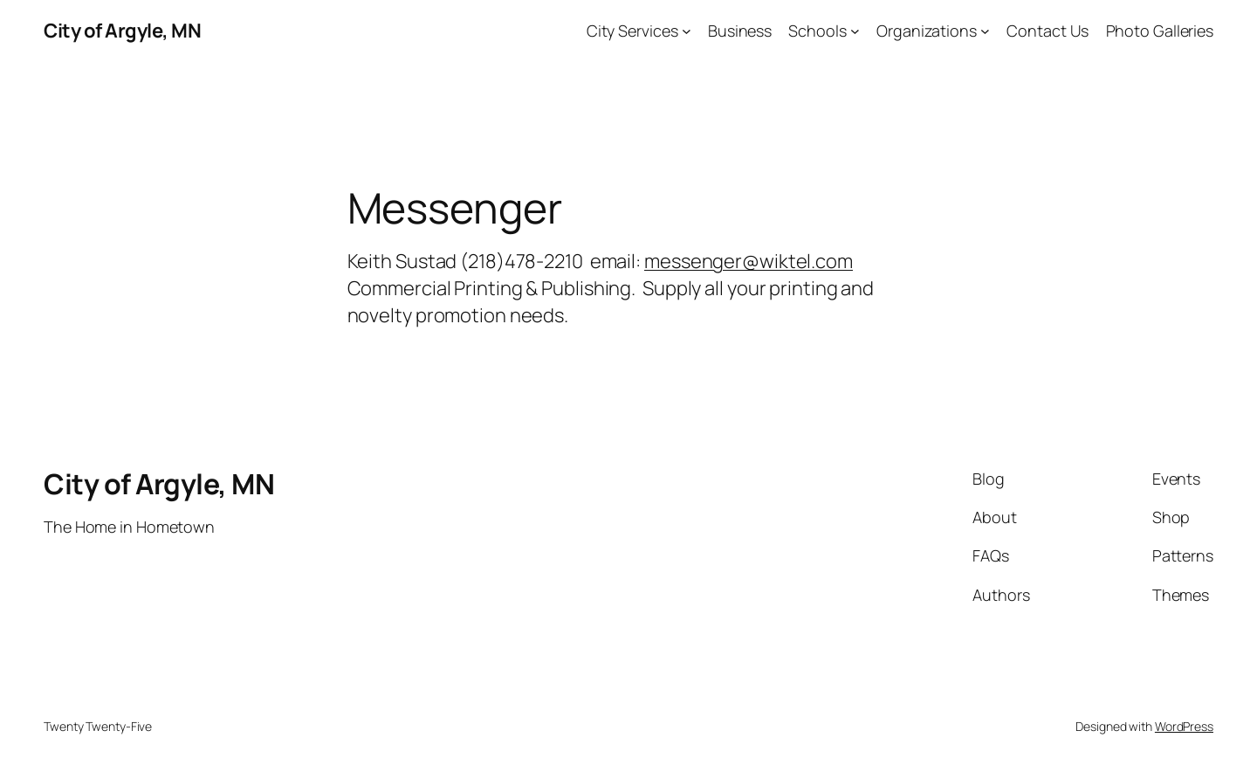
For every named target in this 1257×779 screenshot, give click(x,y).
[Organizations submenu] (985, 31)
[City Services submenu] (686, 31)
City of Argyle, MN (122, 30)
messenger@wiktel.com (748, 261)
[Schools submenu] (855, 31)
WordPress (1184, 726)
